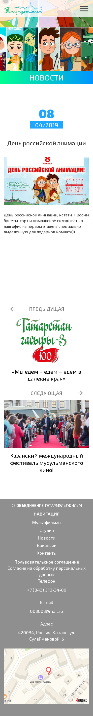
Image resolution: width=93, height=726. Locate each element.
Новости (46, 538)
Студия (46, 530)
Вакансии (47, 545)
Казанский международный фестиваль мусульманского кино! (46, 462)
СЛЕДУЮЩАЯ (46, 393)
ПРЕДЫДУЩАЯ (46, 309)
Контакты (46, 553)
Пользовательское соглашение (46, 562)
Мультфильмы (46, 522)
